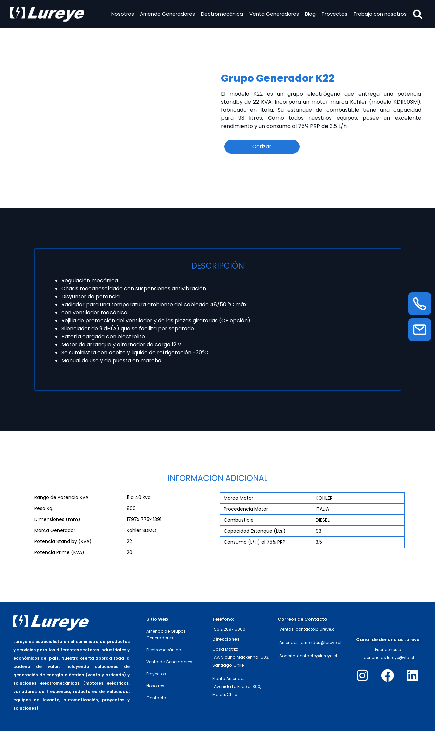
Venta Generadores (273, 14)
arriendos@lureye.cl (321, 642)
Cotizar (261, 146)
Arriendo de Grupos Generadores (166, 634)
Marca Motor (238, 498)
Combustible (239, 520)
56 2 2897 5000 (229, 629)
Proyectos (333, 14)
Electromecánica (221, 14)
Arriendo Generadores (166, 14)
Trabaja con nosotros (379, 14)
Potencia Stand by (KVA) (63, 541)
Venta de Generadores (169, 662)
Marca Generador (54, 530)
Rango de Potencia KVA (61, 497)
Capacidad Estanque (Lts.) (255, 531)
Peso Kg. (43, 508)
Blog (309, 14)
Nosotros (121, 14)
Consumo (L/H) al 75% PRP (254, 542)
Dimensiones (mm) (57, 519)
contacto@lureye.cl (316, 629)
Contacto (156, 698)
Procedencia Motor (246, 509)
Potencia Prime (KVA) (59, 552)
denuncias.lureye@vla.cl (389, 657)
